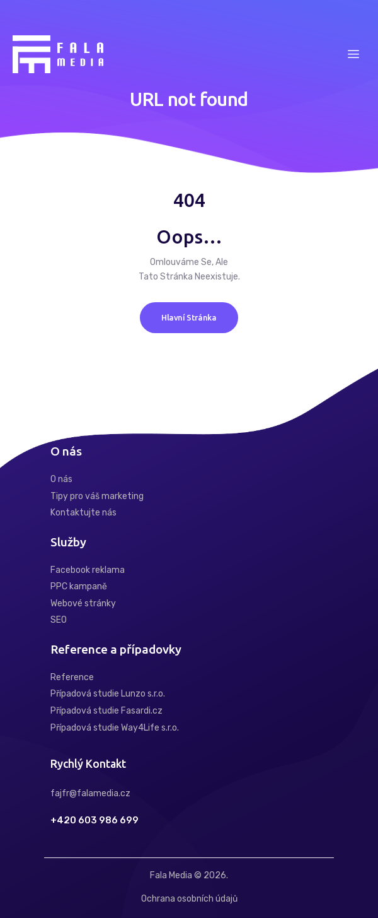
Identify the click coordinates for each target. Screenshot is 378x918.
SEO (58, 620)
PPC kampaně (78, 586)
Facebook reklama (87, 570)
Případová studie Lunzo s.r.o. (107, 693)
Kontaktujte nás (83, 512)
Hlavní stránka (189, 317)
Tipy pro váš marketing (97, 496)
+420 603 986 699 (94, 820)
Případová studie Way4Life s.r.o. (114, 727)
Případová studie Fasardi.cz (106, 710)
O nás (61, 479)
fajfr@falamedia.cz (90, 793)
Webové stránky (83, 603)
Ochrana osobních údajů (189, 898)
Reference (72, 677)
